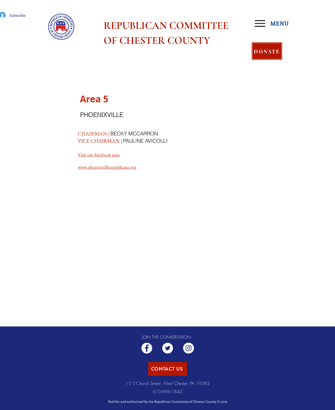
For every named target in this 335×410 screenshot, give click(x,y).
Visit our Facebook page (99, 155)
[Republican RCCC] (146, 348)
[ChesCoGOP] (167, 348)
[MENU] (274, 23)
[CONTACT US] (167, 369)
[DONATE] (266, 51)
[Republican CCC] (188, 348)
